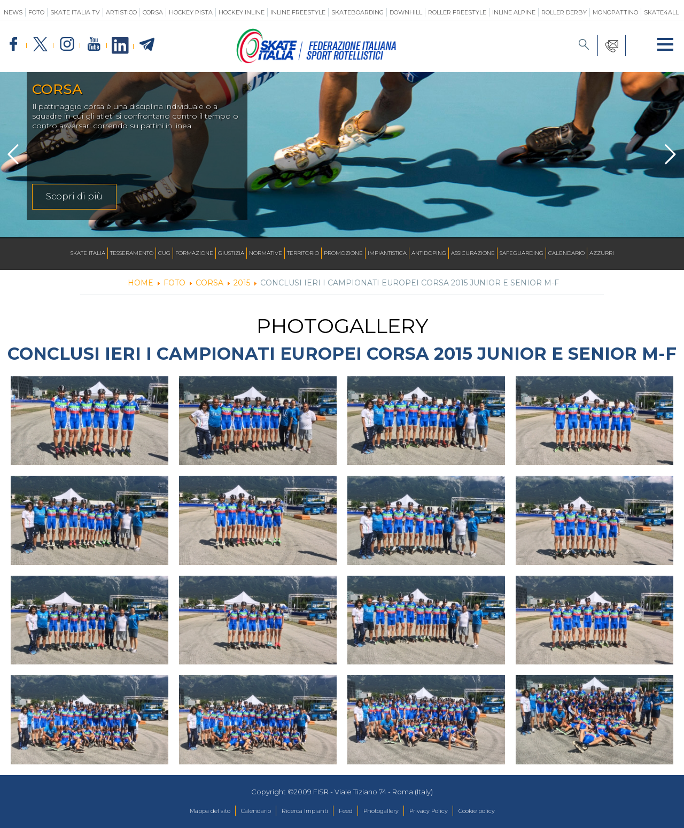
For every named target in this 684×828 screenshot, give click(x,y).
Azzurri (601, 253)
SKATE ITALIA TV (75, 12)
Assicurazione (473, 253)
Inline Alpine (513, 12)
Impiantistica (387, 253)
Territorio (303, 253)
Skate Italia (88, 253)
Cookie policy (502, 811)
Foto (36, 12)
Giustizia (231, 253)
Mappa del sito (183, 811)
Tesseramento (131, 253)
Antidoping (428, 253)
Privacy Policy (444, 811)
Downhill (406, 12)
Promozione (343, 253)
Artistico (121, 12)
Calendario (566, 253)
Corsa (153, 12)
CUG (164, 253)
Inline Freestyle (297, 12)
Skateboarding (357, 12)
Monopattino (615, 12)
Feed (345, 811)
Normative (265, 253)
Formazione (194, 253)
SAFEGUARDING (521, 253)
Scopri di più (74, 196)
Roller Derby (564, 12)
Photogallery (387, 811)
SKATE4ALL (661, 12)
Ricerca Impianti (297, 811)
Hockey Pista (191, 12)
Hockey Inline (242, 12)
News (13, 12)
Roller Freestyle (457, 12)
